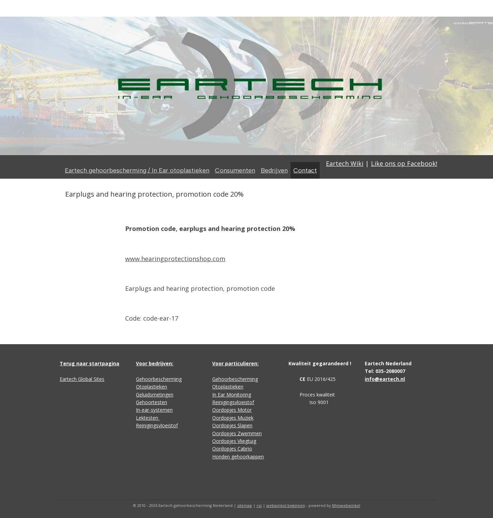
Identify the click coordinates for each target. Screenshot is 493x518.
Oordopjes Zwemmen (237, 433)
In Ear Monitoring (231, 394)
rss (259, 505)
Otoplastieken (151, 386)
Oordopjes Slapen (232, 425)
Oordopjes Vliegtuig (234, 441)
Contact (305, 170)
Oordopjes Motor (232, 410)
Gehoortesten (151, 402)
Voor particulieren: (235, 363)
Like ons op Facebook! (404, 163)
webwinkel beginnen (285, 505)
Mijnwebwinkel (346, 505)
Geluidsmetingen (154, 394)
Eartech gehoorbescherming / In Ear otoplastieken (137, 170)
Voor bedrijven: (154, 363)
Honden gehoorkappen (238, 456)
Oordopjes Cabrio (232, 448)
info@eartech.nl (385, 379)
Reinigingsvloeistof (157, 425)
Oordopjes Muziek (232, 417)
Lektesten (147, 417)
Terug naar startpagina (89, 363)
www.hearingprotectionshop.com (175, 258)
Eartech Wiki (344, 163)
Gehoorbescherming (159, 379)
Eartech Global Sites (82, 379)
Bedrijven (274, 170)
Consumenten (235, 170)
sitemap (244, 505)
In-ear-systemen (154, 410)
